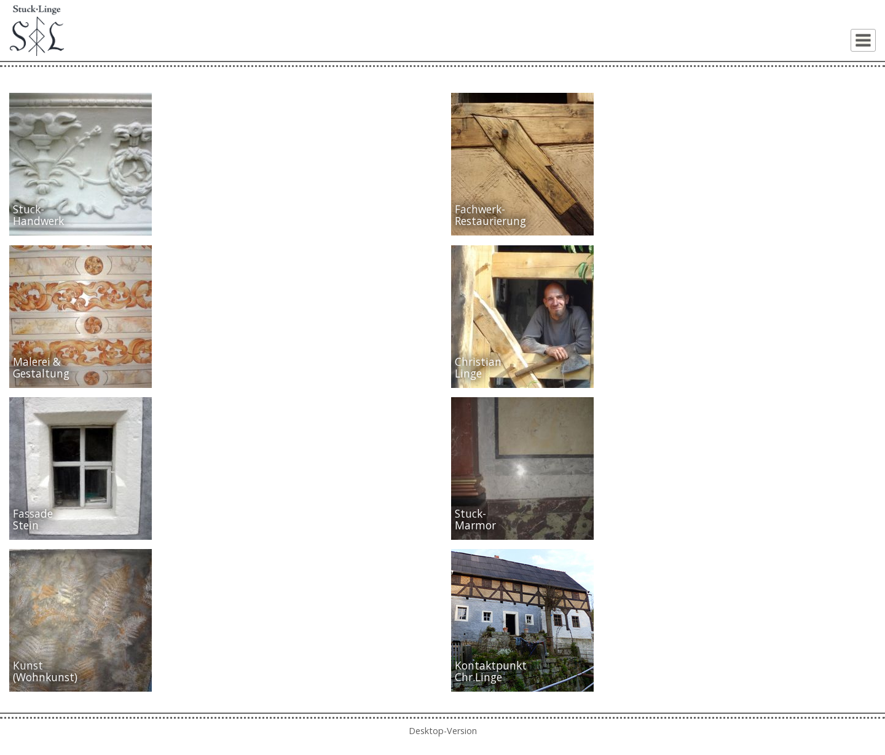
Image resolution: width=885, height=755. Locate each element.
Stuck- (28, 209)
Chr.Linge (478, 677)
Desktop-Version (443, 731)
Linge (468, 373)
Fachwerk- (480, 209)
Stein (26, 525)
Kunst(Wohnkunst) (45, 671)
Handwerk (38, 221)
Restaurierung (490, 221)
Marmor (475, 525)
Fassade (33, 514)
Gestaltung (41, 373)
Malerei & (37, 362)
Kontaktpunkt (491, 665)
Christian (478, 362)
